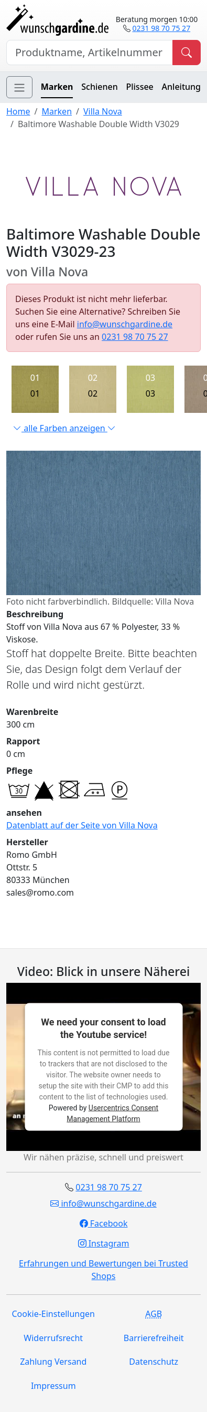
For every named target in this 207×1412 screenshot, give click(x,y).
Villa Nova (102, 111)
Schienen (99, 86)
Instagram (103, 1243)
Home (18, 111)
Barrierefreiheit (154, 1338)
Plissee (139, 86)
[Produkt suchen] (186, 52)
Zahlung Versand (53, 1361)
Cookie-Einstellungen (53, 1314)
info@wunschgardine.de (124, 324)
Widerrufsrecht (53, 1338)
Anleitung (181, 86)
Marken (57, 86)
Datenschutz (153, 1361)
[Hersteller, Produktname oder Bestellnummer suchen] (89, 52)
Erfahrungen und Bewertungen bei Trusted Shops (103, 1270)
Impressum (53, 1386)
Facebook (104, 1223)
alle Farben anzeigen (64, 428)
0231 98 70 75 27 (161, 28)
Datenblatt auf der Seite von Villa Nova (82, 825)
